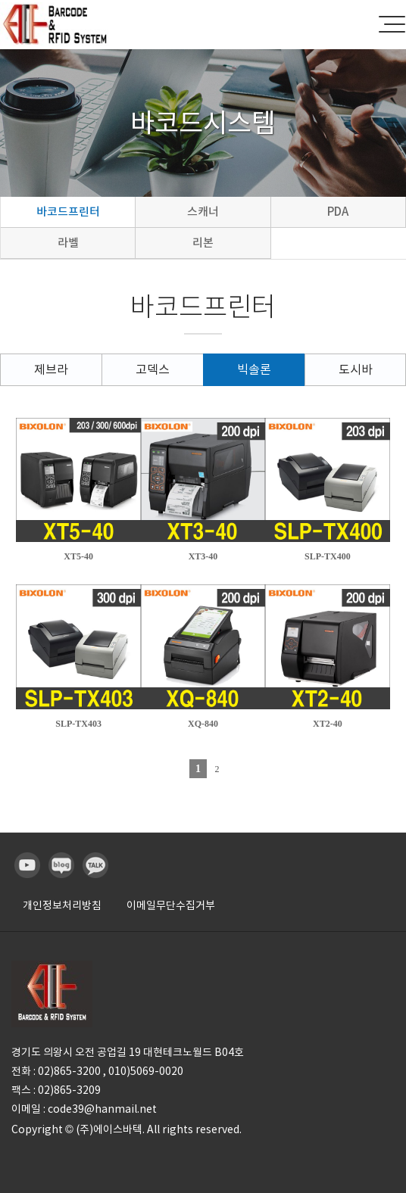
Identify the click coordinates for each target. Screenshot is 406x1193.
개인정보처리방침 (62, 905)
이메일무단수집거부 (170, 905)
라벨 (68, 242)
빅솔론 (254, 369)
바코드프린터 (68, 211)
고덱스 (153, 369)
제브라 (51, 369)
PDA (337, 211)
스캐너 (203, 211)
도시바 (356, 369)
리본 (203, 242)
